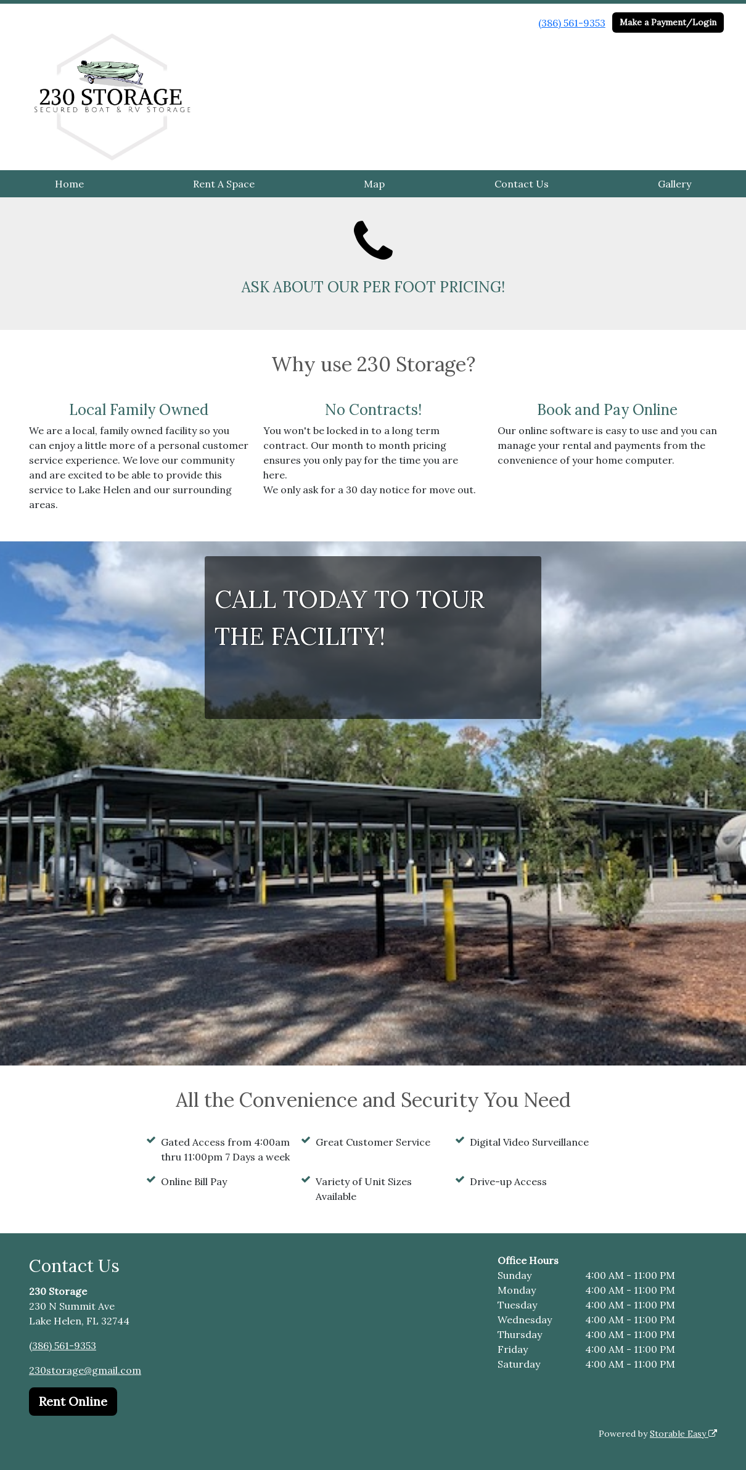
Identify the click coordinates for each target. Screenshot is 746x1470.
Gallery (674, 184)
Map (374, 184)
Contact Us (521, 184)
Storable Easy (683, 1433)
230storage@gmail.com (85, 1370)
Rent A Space (224, 184)
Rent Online (73, 1401)
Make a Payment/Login (668, 22)
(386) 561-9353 (571, 23)
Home (69, 184)
